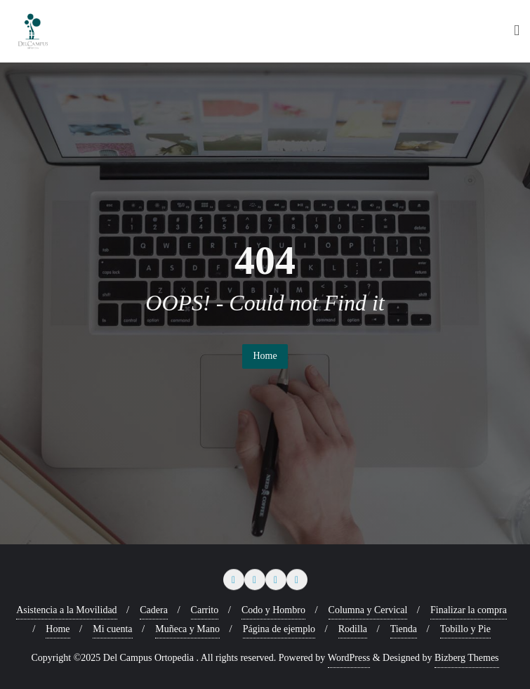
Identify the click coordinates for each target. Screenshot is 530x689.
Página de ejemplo (279, 629)
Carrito (205, 610)
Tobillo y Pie (465, 629)
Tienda (403, 629)
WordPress (349, 657)
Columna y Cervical (368, 610)
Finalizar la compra (468, 610)
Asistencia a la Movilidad (66, 610)
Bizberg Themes (467, 657)
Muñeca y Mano (187, 629)
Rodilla (352, 629)
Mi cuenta (112, 629)
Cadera (154, 610)
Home (265, 355)
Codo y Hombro (273, 610)
